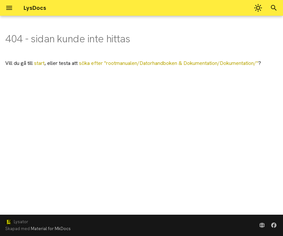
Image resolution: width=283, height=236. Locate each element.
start (39, 63)
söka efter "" (168, 63)
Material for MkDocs (51, 228)
